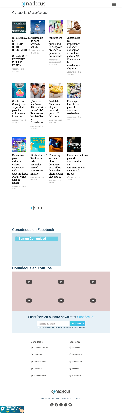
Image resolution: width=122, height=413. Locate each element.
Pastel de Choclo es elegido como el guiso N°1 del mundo (55, 109)
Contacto (76, 375)
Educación (77, 361)
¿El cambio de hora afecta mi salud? (37, 42)
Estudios (38, 369)
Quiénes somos (41, 347)
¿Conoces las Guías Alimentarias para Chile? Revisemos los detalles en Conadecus (38, 112)
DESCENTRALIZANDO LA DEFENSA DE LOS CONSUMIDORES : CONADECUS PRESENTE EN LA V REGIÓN (24, 51)
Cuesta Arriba (17, 120)
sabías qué (53, 180)
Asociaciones (40, 361)
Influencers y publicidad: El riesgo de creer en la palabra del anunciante (55, 47)
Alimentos (35, 126)
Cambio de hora (37, 51)
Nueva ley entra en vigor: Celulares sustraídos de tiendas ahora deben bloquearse (56, 166)
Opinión (75, 369)
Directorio (38, 354)
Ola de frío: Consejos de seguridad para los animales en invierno (19, 109)
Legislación (71, 72)
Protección (77, 354)
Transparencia (40, 375)
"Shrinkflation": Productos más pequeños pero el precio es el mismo (39, 164)
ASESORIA (15, 69)
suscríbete (78, 323)
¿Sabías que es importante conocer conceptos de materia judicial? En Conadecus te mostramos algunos (73, 53)
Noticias (76, 347)
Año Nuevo (71, 177)
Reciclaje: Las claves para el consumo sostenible (73, 107)
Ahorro (15, 186)
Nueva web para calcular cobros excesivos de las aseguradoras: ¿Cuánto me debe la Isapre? (20, 169)
